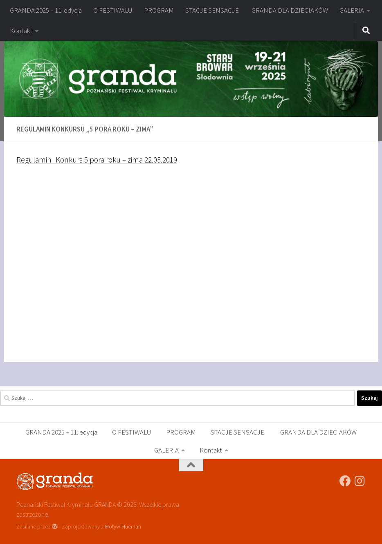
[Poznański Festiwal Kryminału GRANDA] (345, 481)
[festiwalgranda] (360, 481)
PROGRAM (159, 10)
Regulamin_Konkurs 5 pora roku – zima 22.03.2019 (96, 160)
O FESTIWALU (113, 10)
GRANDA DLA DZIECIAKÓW (290, 10)
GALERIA (351, 10)
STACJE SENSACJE (212, 10)
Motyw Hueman (123, 526)
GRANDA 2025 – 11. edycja (46, 10)
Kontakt (21, 30)
